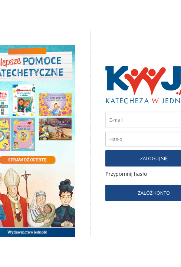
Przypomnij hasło (126, 173)
